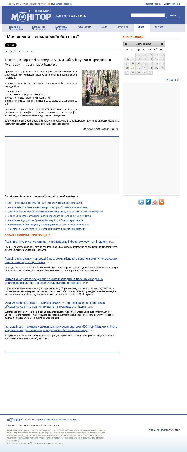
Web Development (158, 430)
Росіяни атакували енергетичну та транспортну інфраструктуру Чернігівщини (56, 241)
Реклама (24, 425)
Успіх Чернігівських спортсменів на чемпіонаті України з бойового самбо (45, 203)
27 (127, 72)
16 (145, 63)
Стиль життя (84, 27)
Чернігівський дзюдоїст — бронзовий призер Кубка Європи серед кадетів (45, 220)
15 (139, 63)
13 (127, 63)
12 (163, 59)
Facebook (67, 4)
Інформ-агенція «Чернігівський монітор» (32, 15)
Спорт (141, 27)
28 (133, 72)
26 (163, 68)
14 (133, 63)
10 (150, 59)
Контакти (47, 425)
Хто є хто (158, 27)
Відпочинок (122, 27)
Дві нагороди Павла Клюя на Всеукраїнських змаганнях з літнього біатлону (46, 229)
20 (127, 68)
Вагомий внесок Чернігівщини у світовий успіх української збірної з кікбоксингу (48, 224)
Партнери (35, 425)
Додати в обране (172, 4)
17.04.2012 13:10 (14, 51)
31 (150, 72)
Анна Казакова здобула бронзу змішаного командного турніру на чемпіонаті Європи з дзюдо (55, 211)
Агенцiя (30, 51)
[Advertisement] (62, 166)
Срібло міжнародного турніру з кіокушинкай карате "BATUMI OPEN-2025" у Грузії (49, 216)
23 (145, 68)
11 (156, 59)
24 (150, 68)
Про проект (12, 425)
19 (163, 63)
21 (133, 68)
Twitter (59, 4)
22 (139, 68)
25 (156, 68)
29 (139, 72)
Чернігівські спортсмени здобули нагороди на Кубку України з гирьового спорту (48, 207)
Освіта (104, 27)
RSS (53, 4)
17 (150, 63)
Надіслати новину (153, 4)
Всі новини (170, 80)
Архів (56, 425)
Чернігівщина (16, 28)
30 (145, 72)
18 (156, 63)
